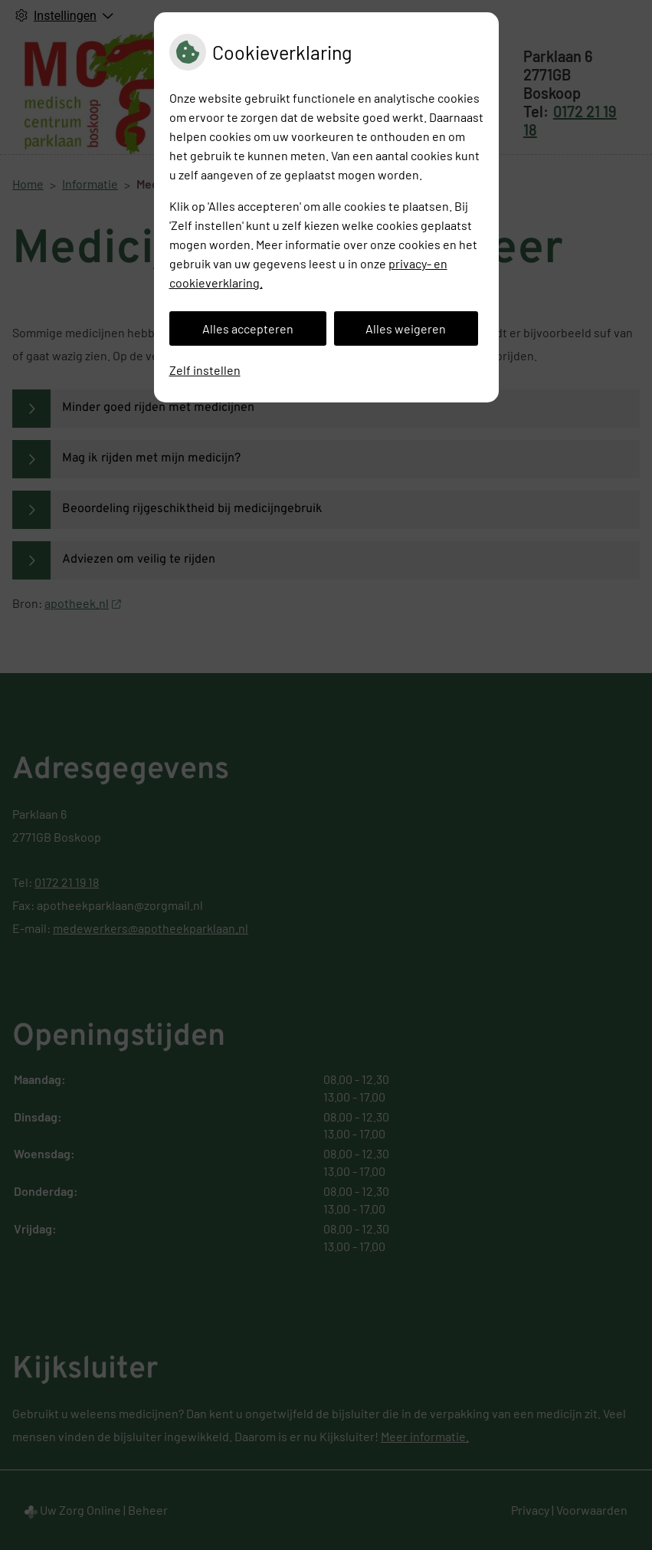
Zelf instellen (205, 370)
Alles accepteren (247, 328)
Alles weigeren (405, 328)
